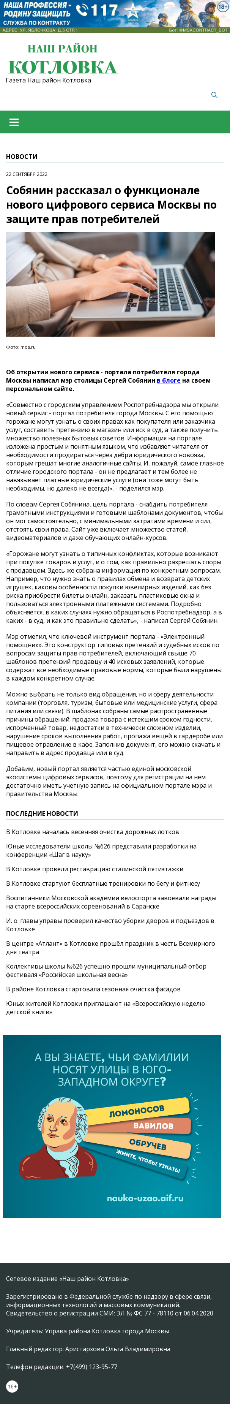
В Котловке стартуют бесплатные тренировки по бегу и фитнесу (103, 883)
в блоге (169, 380)
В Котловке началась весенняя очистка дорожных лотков (92, 832)
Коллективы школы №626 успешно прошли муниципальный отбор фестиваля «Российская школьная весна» (106, 970)
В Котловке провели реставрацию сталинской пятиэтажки (94, 869)
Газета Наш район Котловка (48, 80)
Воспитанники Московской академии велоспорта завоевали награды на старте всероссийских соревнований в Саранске (111, 902)
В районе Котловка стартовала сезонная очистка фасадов (93, 989)
